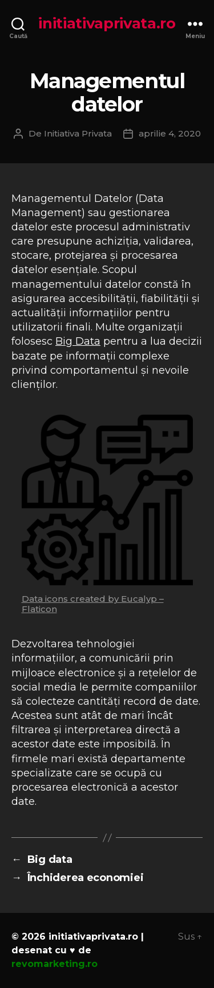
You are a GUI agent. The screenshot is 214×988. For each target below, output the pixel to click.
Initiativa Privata (78, 133)
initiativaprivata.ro (107, 23)
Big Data (77, 341)
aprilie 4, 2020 (170, 133)
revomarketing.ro (54, 963)
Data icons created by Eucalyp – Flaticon (93, 603)
